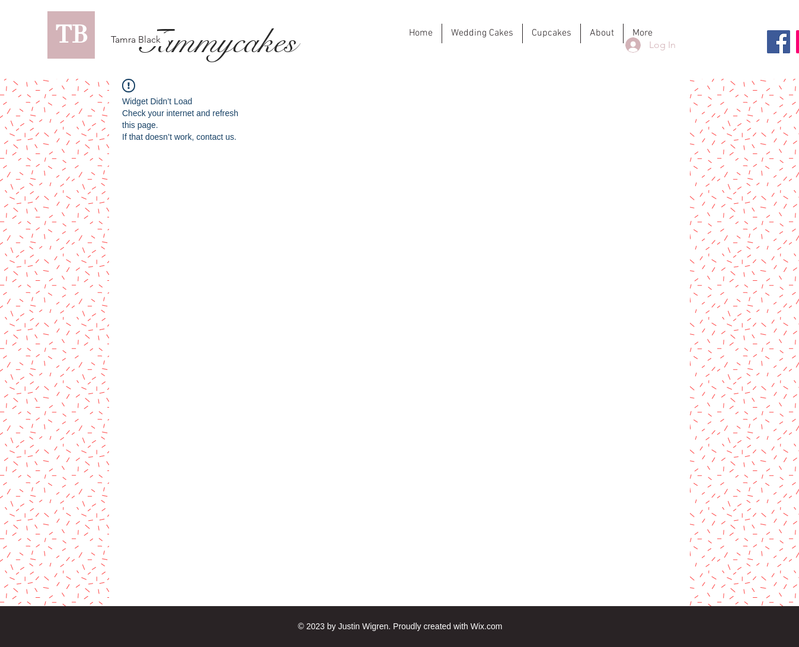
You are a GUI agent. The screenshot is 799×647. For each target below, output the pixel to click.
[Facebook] (778, 41)
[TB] (71, 35)
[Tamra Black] (135, 39)
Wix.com (487, 626)
